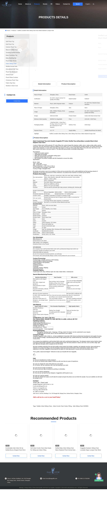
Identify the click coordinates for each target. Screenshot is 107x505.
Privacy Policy (28, 496)
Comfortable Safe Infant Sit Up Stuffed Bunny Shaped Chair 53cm (16, 457)
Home (20, 4)
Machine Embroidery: (41, 280)
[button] (10, 448)
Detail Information (44, 84)
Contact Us (66, 4)
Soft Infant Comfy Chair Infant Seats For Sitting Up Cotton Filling (40, 457)
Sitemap (21, 496)
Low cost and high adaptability (74, 283)
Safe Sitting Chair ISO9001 (80, 415)
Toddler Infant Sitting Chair (44, 415)
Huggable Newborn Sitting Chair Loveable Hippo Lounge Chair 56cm (90, 457)
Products (37, 4)
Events (45, 4)
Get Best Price (76, 76)
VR (51, 4)
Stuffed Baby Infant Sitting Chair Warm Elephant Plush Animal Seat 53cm (65, 458)
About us (28, 4)
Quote (78, 4)
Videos (58, 4)
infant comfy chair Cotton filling (62, 415)
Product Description (68, 84)
